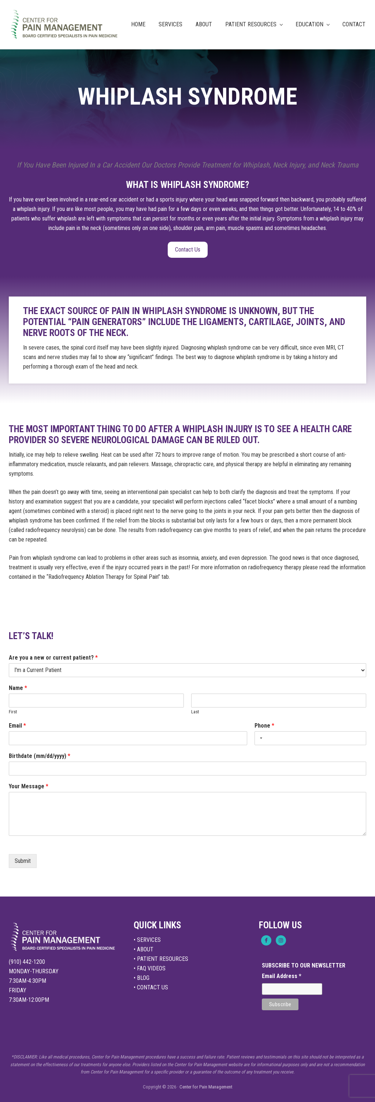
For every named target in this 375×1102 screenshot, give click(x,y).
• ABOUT (143, 949)
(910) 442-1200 (27, 961)
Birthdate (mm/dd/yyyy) (39, 755)
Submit (23, 860)
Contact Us (187, 249)
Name (18, 687)
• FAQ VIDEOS (150, 968)
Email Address (281, 976)
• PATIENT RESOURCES (161, 958)
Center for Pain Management (205, 1087)
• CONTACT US (151, 987)
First (13, 711)
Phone (264, 725)
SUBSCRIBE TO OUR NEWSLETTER (303, 965)
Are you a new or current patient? (53, 657)
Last (195, 711)
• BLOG (141, 977)
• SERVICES (147, 939)
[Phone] (310, 738)
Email (17, 725)
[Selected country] (259, 738)
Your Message (28, 786)
